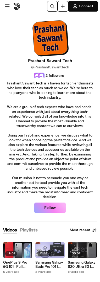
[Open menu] (7, 6)
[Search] (52, 6)
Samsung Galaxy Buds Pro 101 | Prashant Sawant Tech (49, 264)
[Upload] (63, 6)
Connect (83, 6)
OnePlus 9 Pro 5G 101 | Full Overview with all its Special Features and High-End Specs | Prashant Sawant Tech (17, 264)
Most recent (83, 230)
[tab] (10, 230)
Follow (50, 207)
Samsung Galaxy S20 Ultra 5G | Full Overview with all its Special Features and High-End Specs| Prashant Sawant (82, 264)
